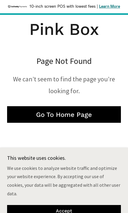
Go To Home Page (64, 114)
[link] (64, 29)
